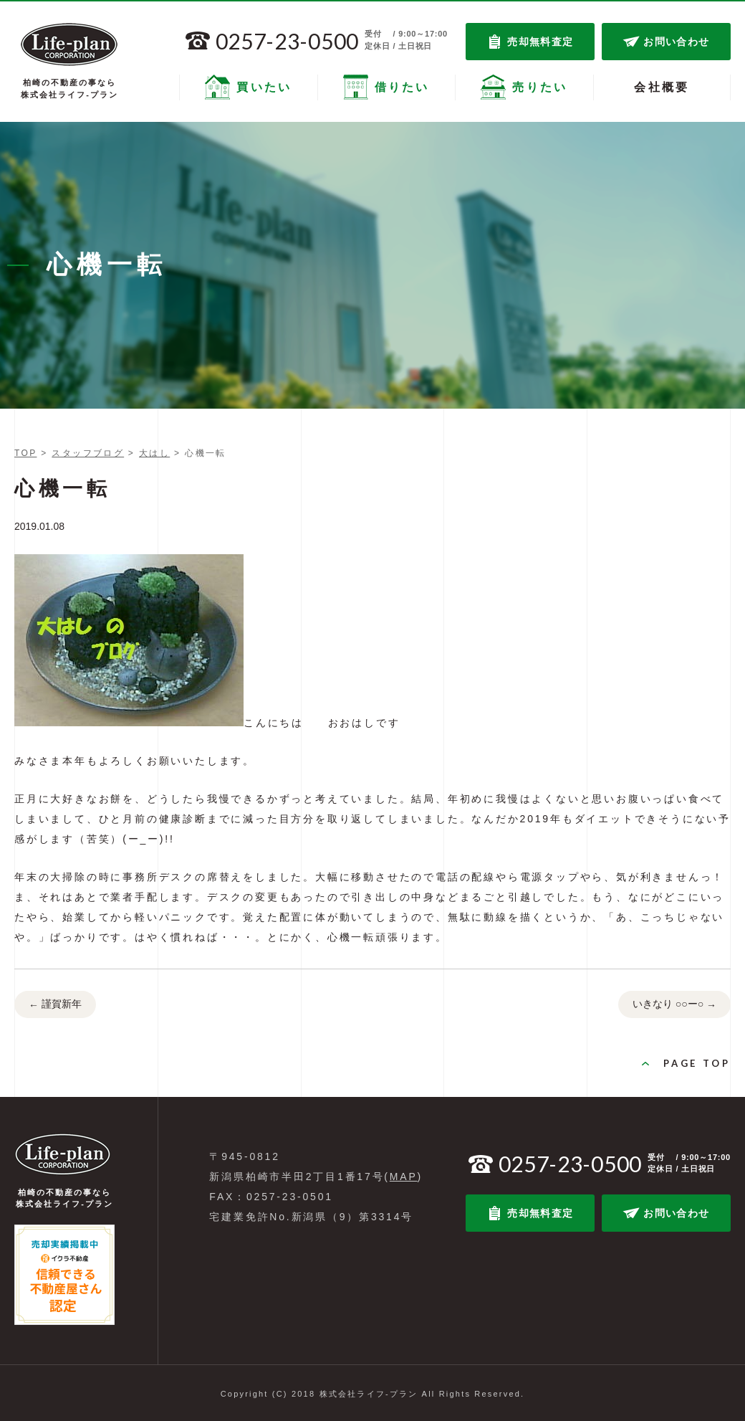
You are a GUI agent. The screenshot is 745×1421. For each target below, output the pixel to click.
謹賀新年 (55, 1005)
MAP (404, 1176)
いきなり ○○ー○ (674, 1005)
